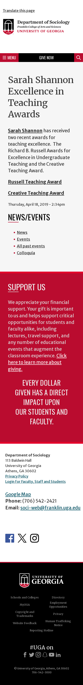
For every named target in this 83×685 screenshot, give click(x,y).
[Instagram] (38, 654)
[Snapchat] (45, 654)
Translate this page (19, 10)
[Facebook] (25, 654)
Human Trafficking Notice (58, 623)
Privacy (58, 614)
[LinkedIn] (58, 654)
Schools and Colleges (25, 597)
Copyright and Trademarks (24, 614)
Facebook (9, 538)
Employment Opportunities (58, 604)
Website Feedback (25, 623)
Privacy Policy (16, 476)
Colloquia (26, 252)
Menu (9, 57)
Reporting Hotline (41, 630)
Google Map (18, 494)
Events (23, 239)
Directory (58, 597)
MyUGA (25, 604)
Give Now (46, 57)
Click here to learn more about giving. (37, 362)
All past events (31, 246)
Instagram (34, 538)
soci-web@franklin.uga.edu (50, 508)
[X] (31, 654)
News (22, 232)
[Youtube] (51, 654)
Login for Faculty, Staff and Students (35, 481)
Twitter (22, 538)
